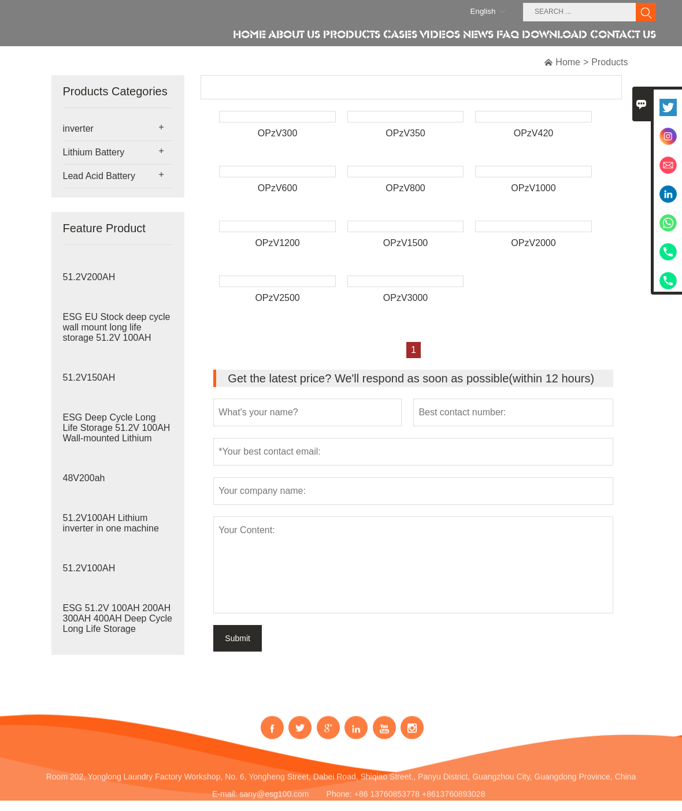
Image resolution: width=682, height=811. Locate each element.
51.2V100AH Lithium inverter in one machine (111, 523)
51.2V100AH (89, 568)
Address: (345, 765)
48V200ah (84, 478)
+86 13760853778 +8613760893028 (419, 800)
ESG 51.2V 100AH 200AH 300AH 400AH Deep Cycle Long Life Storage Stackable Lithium (117, 623)
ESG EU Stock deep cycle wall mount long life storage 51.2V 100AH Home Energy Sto (116, 332)
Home (567, 62)
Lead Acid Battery (99, 176)
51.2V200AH (89, 277)
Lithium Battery (94, 152)
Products (609, 62)
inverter (78, 128)
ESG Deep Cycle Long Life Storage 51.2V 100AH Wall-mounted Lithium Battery (116, 432)
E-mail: (225, 800)
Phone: (339, 800)
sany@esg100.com (274, 800)
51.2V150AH (89, 377)
